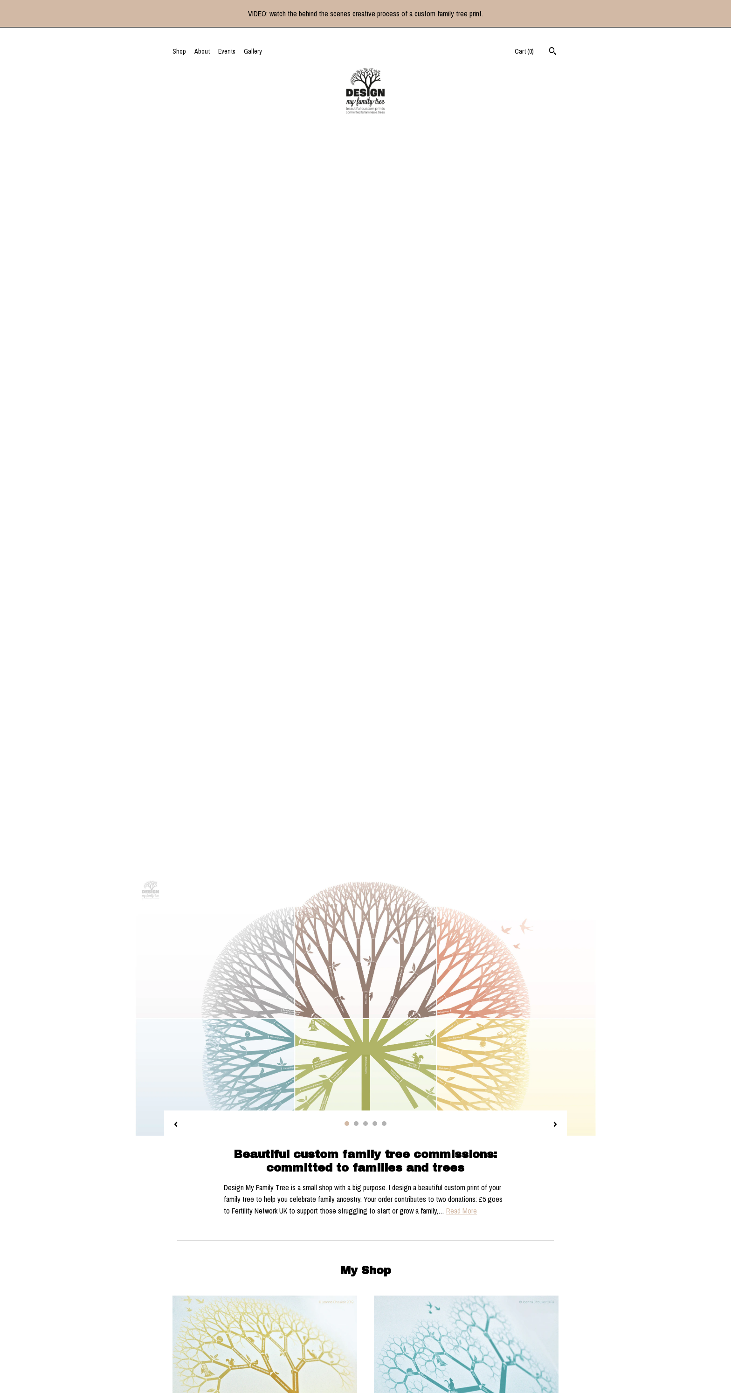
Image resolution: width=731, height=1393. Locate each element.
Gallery (253, 51)
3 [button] (365, 395)
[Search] (552, 52)
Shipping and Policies (200, 1323)
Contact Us (186, 1335)
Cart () (524, 51)
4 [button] (374, 395)
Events (226, 51)
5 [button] (384, 395)
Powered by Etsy (507, 1323)
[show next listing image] (555, 396)
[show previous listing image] (175, 396)
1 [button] (347, 395)
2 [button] (356, 395)
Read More (461, 482)
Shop (179, 51)
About (202, 51)
